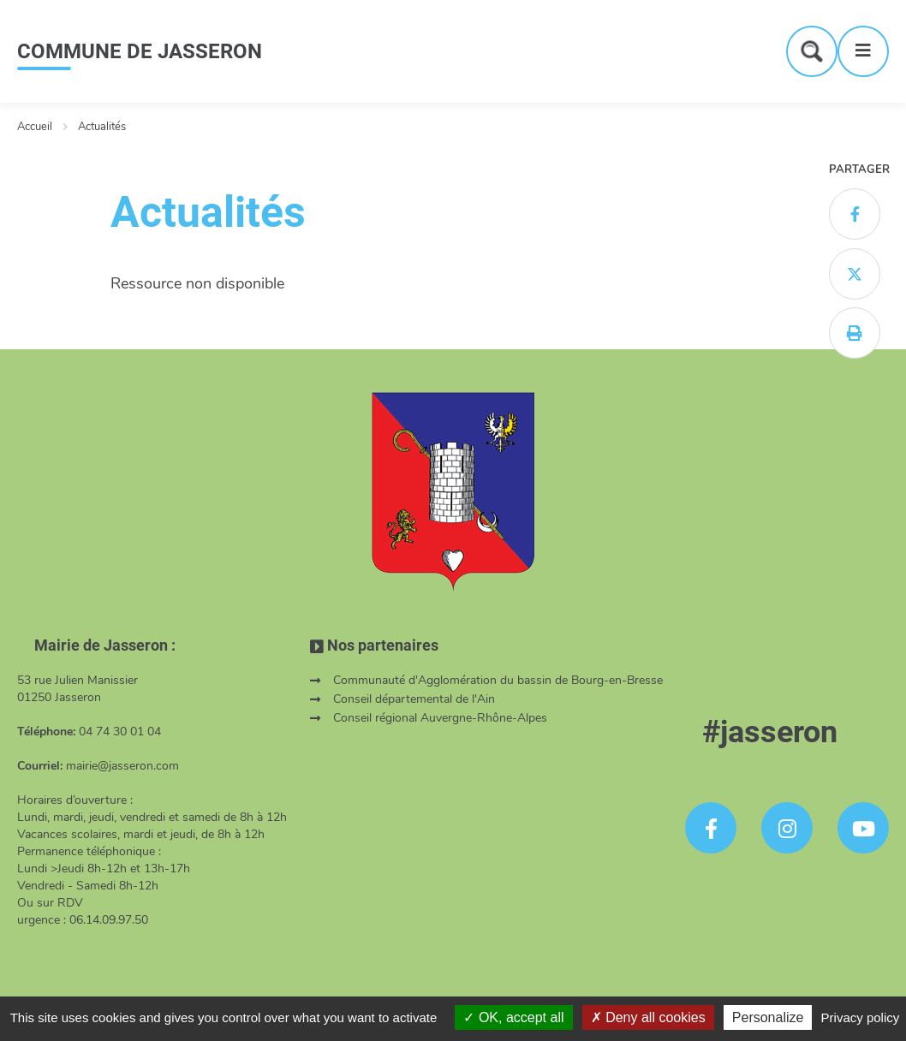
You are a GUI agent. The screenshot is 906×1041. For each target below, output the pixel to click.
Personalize (768, 1017)
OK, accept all (513, 1017)
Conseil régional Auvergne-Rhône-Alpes (440, 718)
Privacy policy (860, 1017)
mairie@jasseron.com (122, 766)
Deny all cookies (648, 1017)
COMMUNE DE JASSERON (139, 51)
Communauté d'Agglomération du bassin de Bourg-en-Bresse (498, 680)
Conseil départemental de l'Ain (414, 699)
